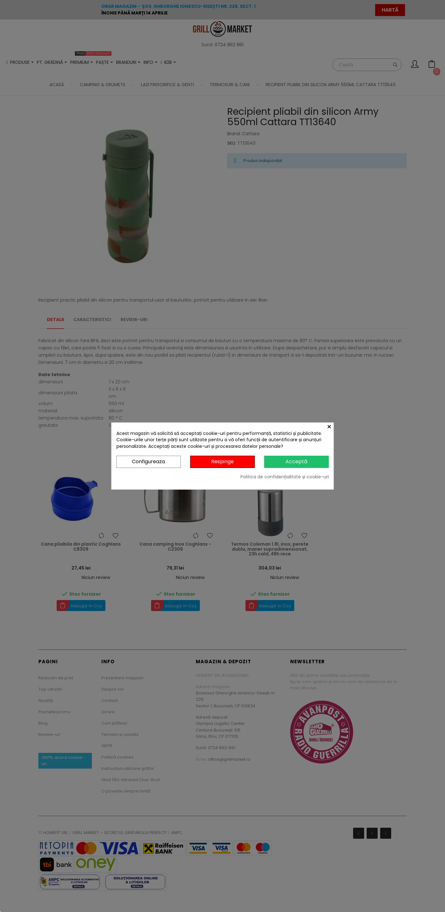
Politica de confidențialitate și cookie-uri (284, 477)
